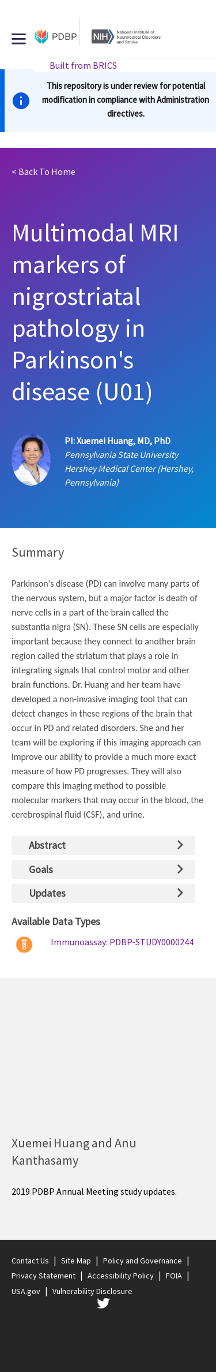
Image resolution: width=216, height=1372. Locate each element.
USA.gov (26, 1291)
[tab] (103, 845)
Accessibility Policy (121, 1275)
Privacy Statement (43, 1275)
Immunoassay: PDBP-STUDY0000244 (122, 942)
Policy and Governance (142, 1260)
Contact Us (30, 1260)
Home (43, 171)
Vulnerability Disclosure (92, 1291)
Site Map (76, 1260)
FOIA (174, 1275)
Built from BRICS (83, 65)
